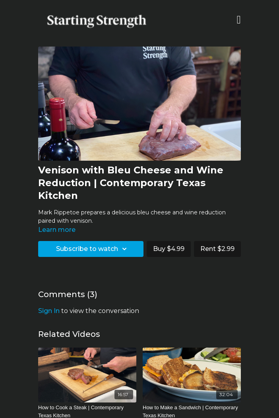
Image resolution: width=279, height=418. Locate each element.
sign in (49, 311)
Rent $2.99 (217, 249)
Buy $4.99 (168, 249)
